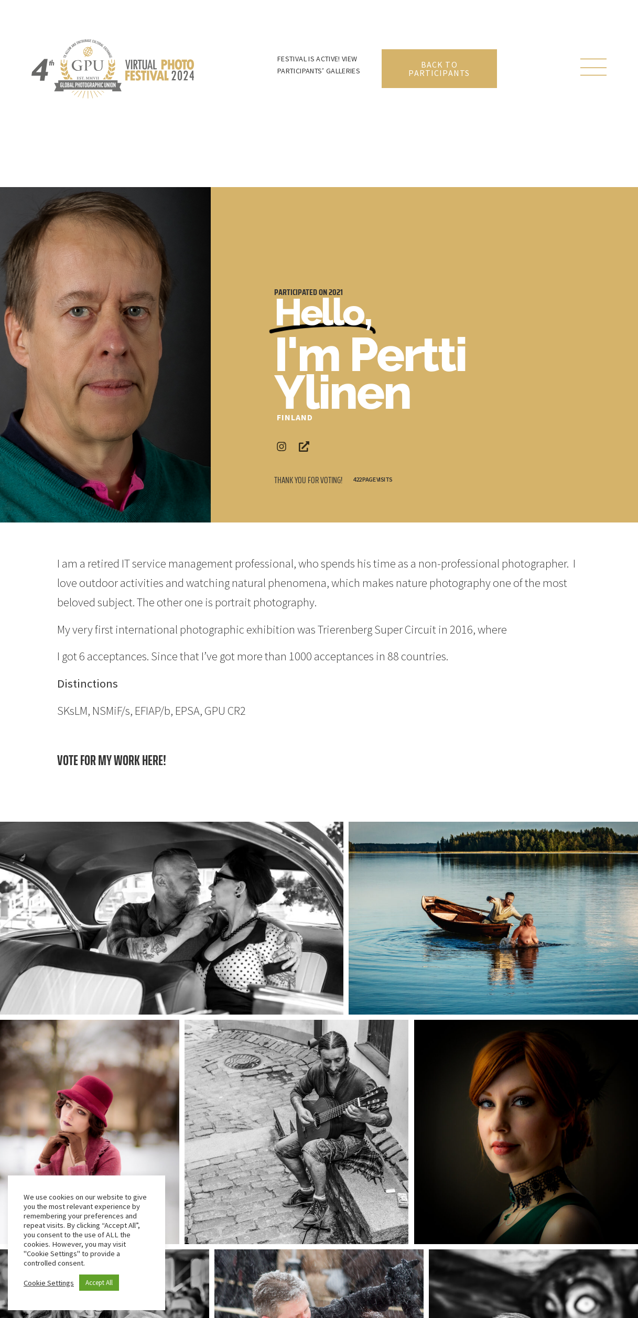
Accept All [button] (99, 1282)
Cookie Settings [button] (49, 1283)
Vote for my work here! (111, 760)
